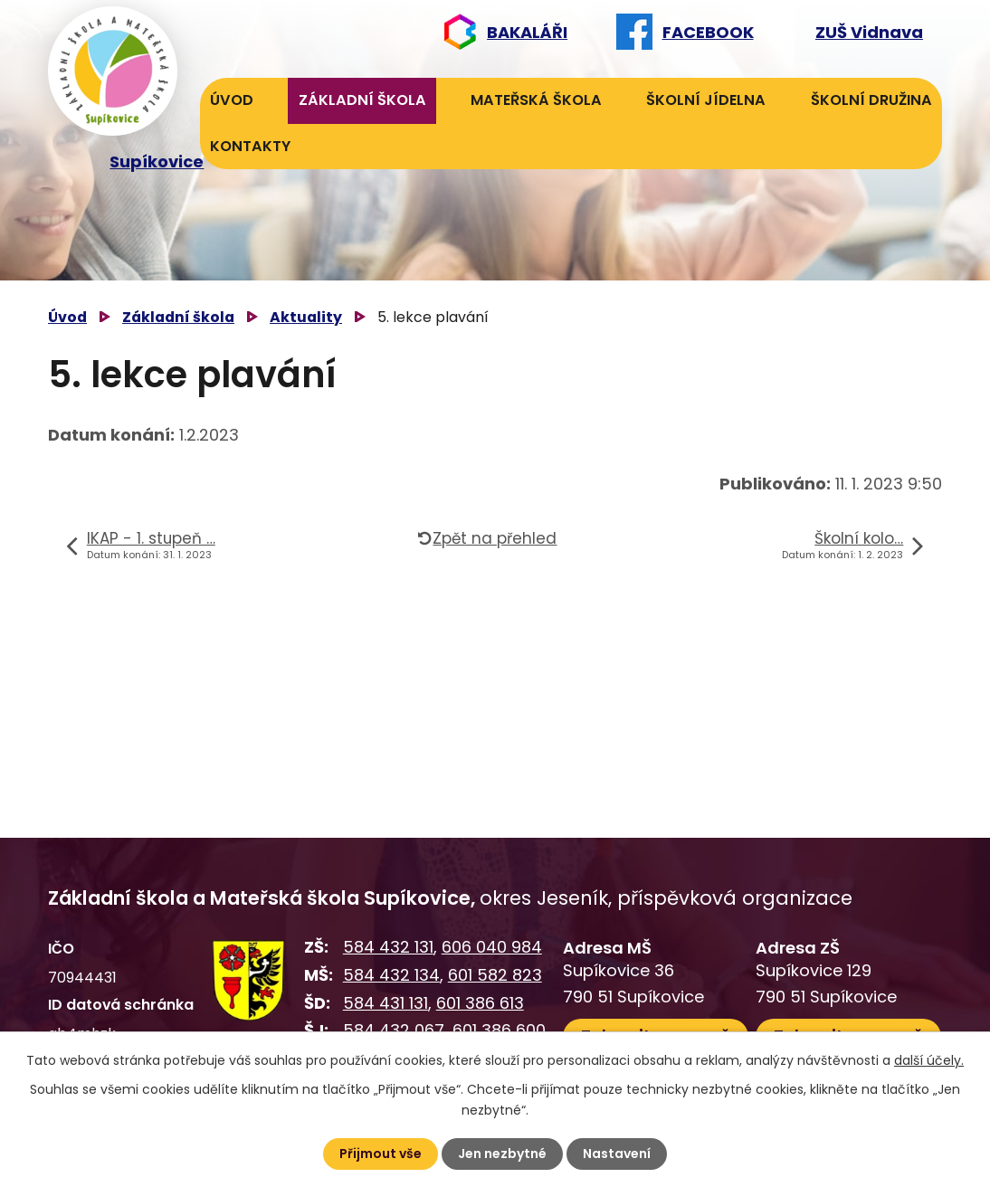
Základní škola (362, 100)
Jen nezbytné (502, 1153)
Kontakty (250, 146)
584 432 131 (388, 946)
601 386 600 (499, 1030)
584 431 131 (385, 1003)
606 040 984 (492, 946)
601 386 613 (480, 1003)
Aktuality (306, 317)
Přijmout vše (380, 1153)
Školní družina (871, 100)
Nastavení (617, 1153)
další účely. (929, 1060)
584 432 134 (391, 975)
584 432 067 (393, 1030)
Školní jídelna (706, 100)
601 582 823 (495, 975)
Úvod (231, 100)
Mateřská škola (536, 100)
